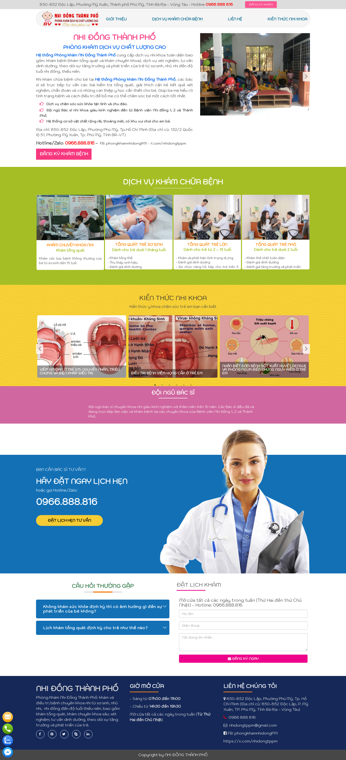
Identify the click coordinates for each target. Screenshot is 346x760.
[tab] (102, 609)
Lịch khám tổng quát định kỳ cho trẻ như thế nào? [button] (95, 627)
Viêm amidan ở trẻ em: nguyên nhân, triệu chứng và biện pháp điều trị (80, 371)
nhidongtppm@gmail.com (253, 725)
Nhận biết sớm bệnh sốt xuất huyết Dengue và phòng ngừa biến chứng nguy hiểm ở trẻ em (264, 370)
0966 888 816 (242, 717)
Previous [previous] (203, 76)
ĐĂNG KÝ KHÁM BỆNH (64, 154)
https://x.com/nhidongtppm (250, 741)
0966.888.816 (66, 501)
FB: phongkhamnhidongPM (123, 143)
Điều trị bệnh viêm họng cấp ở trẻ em (167, 373)
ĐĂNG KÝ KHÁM (261, 4)
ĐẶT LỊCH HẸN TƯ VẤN (69, 520)
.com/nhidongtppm (169, 143)
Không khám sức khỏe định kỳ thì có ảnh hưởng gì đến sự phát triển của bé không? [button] (102, 609)
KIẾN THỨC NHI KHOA (173, 298)
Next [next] (306, 76)
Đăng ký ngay (243, 659)
